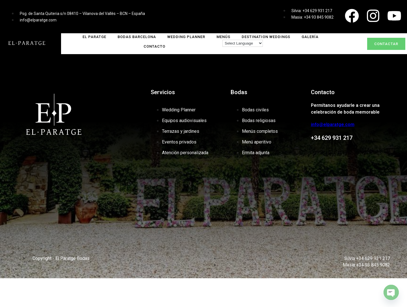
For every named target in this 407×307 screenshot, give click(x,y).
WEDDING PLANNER (186, 37)
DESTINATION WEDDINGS (266, 37)
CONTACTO (154, 46)
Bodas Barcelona (137, 37)
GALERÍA (310, 37)
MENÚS (223, 37)
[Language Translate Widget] (242, 43)
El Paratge (94, 37)
